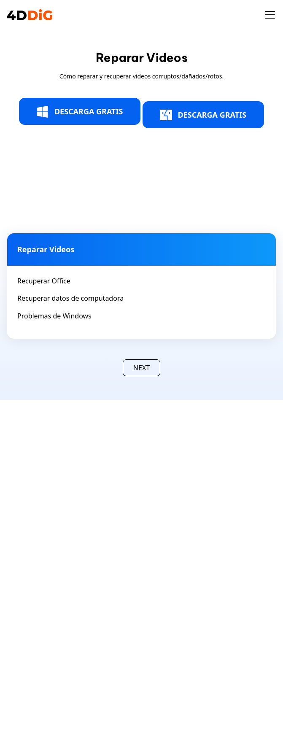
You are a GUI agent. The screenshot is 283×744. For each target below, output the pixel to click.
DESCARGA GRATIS (80, 112)
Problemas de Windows (54, 316)
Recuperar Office (43, 281)
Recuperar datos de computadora (70, 298)
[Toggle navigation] (270, 14)
